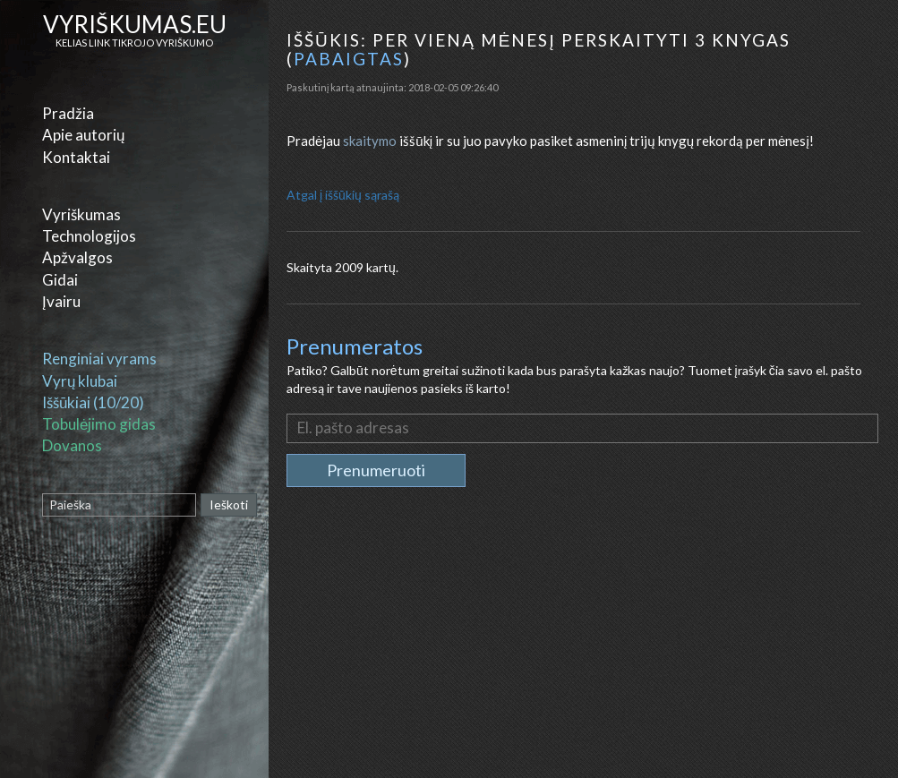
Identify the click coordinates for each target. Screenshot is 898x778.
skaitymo (370, 141)
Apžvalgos (77, 257)
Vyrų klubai (79, 381)
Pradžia (68, 113)
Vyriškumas (81, 214)
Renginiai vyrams (99, 358)
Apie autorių (83, 134)
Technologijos (89, 236)
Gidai (60, 279)
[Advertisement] (586, 648)
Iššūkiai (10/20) (93, 402)
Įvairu (61, 301)
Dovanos (72, 445)
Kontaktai (76, 157)
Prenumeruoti (376, 470)
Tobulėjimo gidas (99, 424)
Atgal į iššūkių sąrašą (343, 194)
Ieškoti (229, 504)
